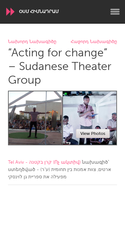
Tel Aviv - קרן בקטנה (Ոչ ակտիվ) (44, 162)
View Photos (92, 133)
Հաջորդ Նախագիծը (94, 42)
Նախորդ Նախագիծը (32, 42)
